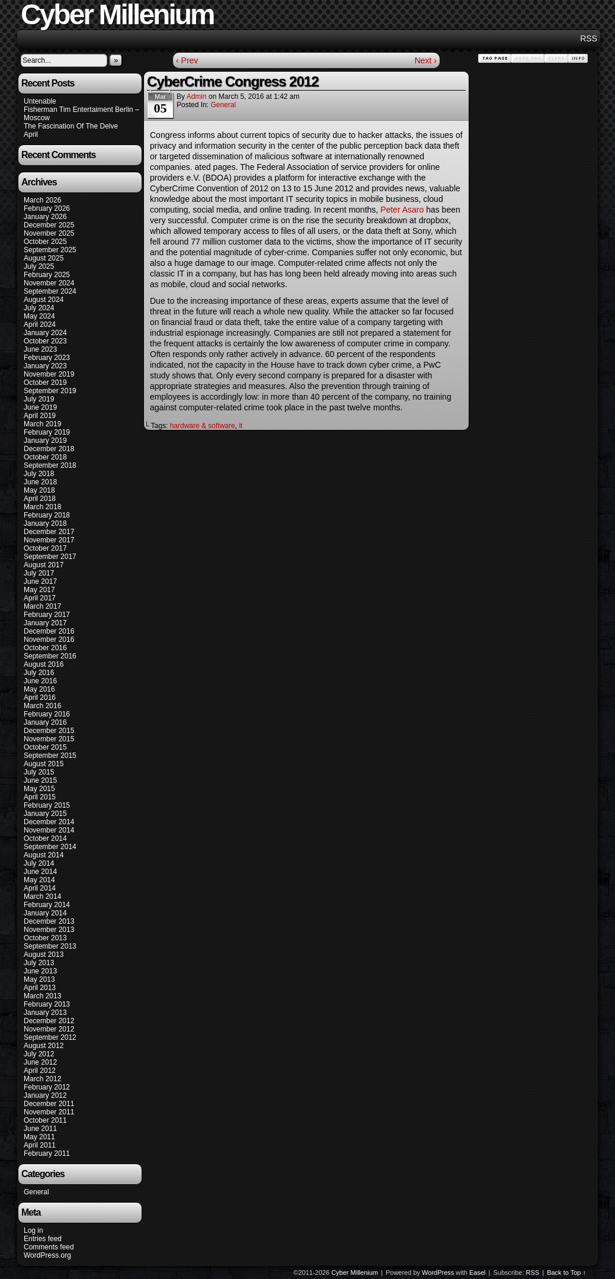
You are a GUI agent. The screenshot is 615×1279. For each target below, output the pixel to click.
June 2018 (40, 482)
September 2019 (50, 391)
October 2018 (45, 457)
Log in (33, 1230)
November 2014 (49, 830)
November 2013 (49, 929)
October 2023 (45, 341)
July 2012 (39, 1054)
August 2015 (43, 764)
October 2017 (45, 548)
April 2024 (40, 324)
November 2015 (49, 739)
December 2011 (49, 1104)
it (240, 426)
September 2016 (50, 656)
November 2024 (49, 283)
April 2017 (40, 598)
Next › (426, 60)
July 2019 (39, 399)
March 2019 (42, 424)
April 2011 (40, 1145)
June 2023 (40, 349)
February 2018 (47, 515)
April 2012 (40, 1070)
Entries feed (43, 1239)
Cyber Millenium (354, 1272)
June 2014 (40, 871)
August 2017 (43, 565)
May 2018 (39, 490)
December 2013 (49, 921)
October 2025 (45, 241)
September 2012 (50, 1037)
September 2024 (50, 291)
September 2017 (50, 556)
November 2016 (49, 639)
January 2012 (45, 1095)
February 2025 (47, 275)
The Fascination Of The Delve (71, 126)
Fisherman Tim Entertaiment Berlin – (81, 109)
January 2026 (45, 217)
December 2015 (49, 731)
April (31, 134)
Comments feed (49, 1247)
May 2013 (39, 979)
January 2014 (45, 913)
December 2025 (49, 225)
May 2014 (39, 880)
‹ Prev (187, 60)
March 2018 (42, 507)
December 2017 (49, 532)
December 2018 (49, 449)
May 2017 (39, 590)
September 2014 (50, 847)
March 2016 (42, 706)
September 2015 (50, 755)
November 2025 (49, 233)
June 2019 (40, 407)
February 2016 (47, 714)
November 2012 (49, 1029)
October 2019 (45, 382)
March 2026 (42, 200)
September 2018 (50, 465)
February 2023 (47, 358)
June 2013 (40, 971)
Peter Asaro (402, 209)
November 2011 (49, 1112)
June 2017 (40, 581)
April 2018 (40, 498)
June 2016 (40, 681)
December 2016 (49, 631)
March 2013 (42, 996)
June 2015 (40, 780)
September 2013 (50, 946)
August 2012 (43, 1046)
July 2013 (39, 963)
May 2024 (39, 316)
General (36, 1192)
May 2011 (39, 1137)
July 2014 (39, 863)
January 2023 (45, 366)
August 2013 (43, 954)
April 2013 (40, 988)
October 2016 (45, 648)
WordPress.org (47, 1255)
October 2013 (45, 938)
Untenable (40, 101)
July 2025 (39, 266)
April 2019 (40, 416)
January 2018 (45, 523)
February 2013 (47, 1004)
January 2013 (45, 1012)
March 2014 (42, 896)
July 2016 (39, 673)
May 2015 (39, 789)
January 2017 (45, 623)
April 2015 (40, 797)
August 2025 (43, 258)
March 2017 (42, 606)
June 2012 (40, 1062)
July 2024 (39, 308)
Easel (477, 1272)
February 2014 (47, 905)
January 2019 (45, 440)
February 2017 (47, 614)
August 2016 (43, 664)
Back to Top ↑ (566, 1272)
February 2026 (47, 208)
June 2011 (40, 1128)
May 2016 (39, 689)
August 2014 (43, 855)
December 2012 (49, 1021)
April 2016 (40, 697)
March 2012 (42, 1079)
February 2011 (47, 1153)
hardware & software (202, 426)
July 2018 (39, 474)
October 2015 (45, 747)
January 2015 (45, 813)
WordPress (438, 1272)
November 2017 (49, 540)
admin (197, 96)
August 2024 (43, 299)
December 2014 (49, 822)
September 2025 (50, 250)
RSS (588, 38)
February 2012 (47, 1087)
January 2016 (45, 722)
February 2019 (47, 432)
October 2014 (45, 838)
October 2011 (45, 1120)
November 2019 (49, 374)
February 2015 (47, 805)
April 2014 (40, 888)
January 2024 (45, 333)
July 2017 (39, 573)
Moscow (37, 118)
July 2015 (39, 772)
